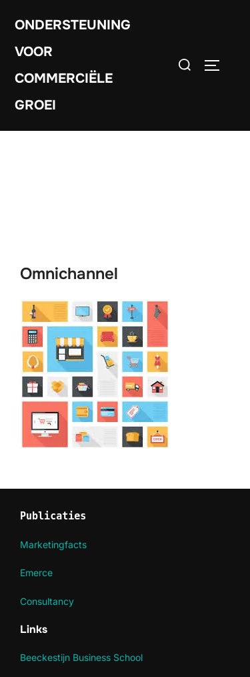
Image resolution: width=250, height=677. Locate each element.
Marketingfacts (53, 544)
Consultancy (47, 601)
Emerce (36, 572)
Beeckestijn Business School (81, 657)
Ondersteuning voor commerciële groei (73, 65)
